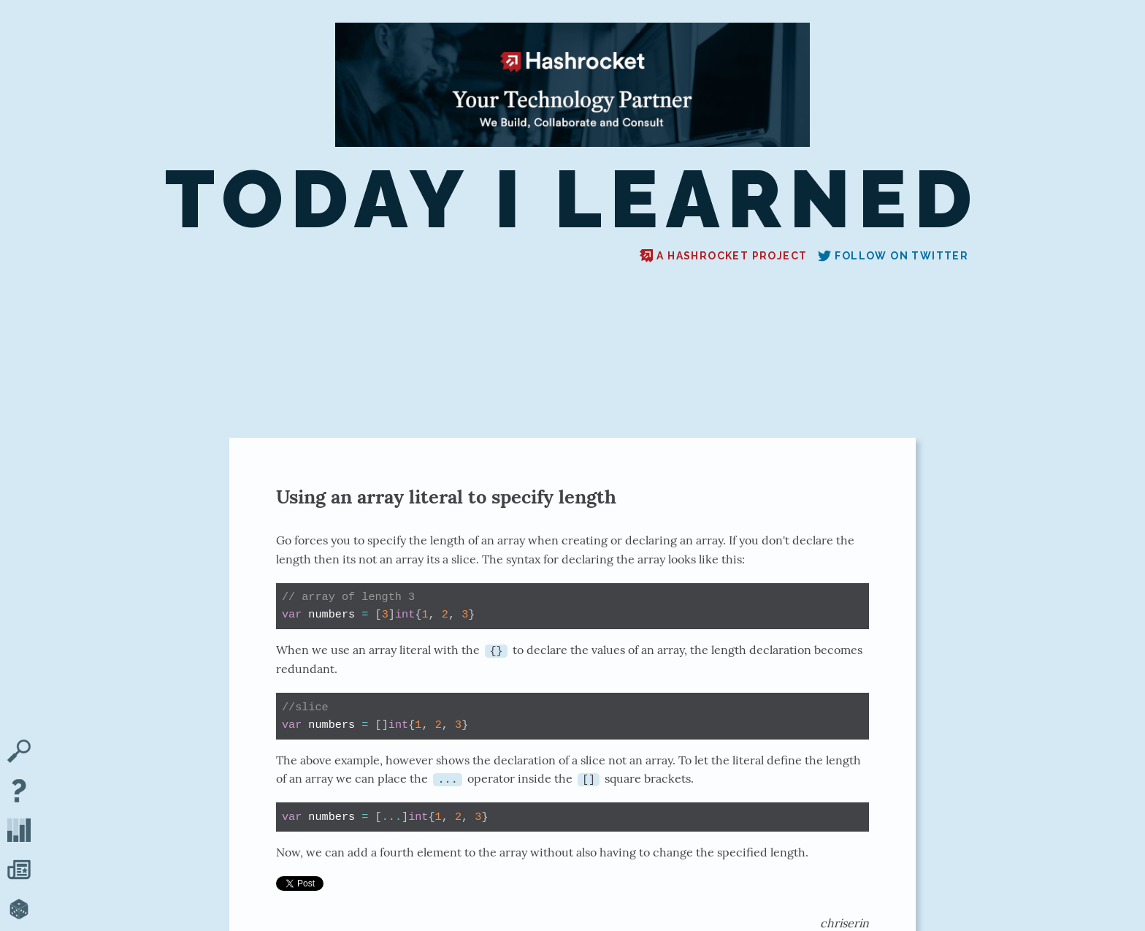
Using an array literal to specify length (446, 496)
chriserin (844, 922)
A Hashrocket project (723, 255)
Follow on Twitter (893, 255)
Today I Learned (572, 199)
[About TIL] (19, 792)
